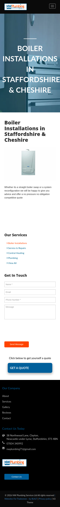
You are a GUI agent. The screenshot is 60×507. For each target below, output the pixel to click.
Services (6, 401)
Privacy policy (45, 499)
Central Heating (16, 253)
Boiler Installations (17, 243)
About (5, 396)
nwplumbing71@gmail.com (21, 449)
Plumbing (13, 257)
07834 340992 (15, 443)
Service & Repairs (17, 248)
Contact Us (17, 477)
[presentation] (26, 330)
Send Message (16, 344)
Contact (6, 418)
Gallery (6, 407)
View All (12, 263)
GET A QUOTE (19, 368)
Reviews (6, 412)
